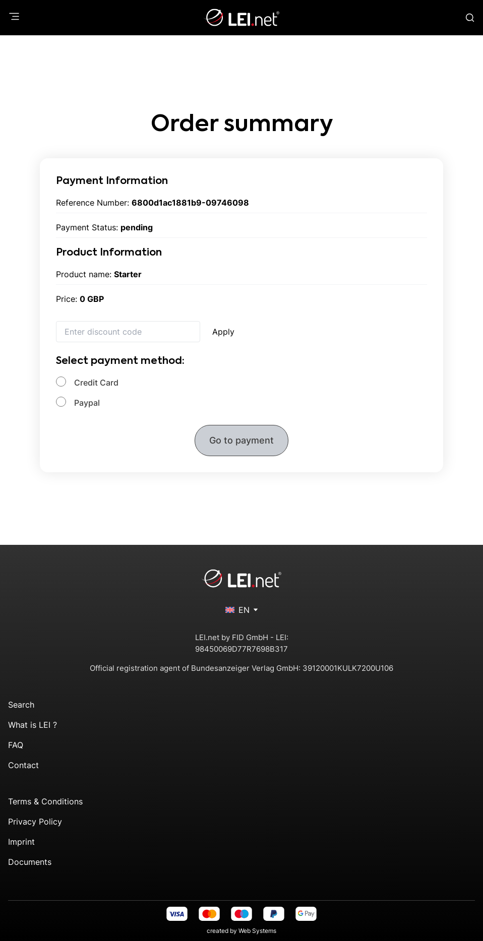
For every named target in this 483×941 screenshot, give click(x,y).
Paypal (87, 403)
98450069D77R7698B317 (241, 649)
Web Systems (257, 930)
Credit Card (96, 383)
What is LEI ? (32, 725)
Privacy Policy (35, 822)
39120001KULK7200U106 (348, 668)
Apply (223, 332)
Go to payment (241, 440)
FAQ (15, 745)
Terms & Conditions (45, 801)
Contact (23, 765)
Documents (29, 862)
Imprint (21, 842)
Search (21, 705)
